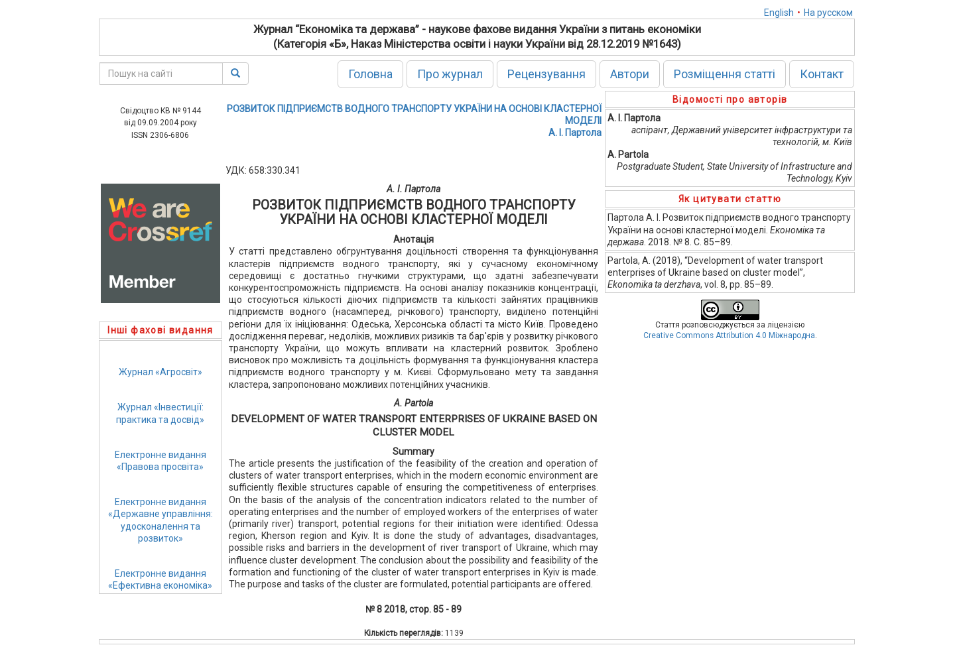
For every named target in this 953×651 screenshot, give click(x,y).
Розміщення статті (724, 74)
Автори (629, 74)
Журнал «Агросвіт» (160, 372)
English (779, 12)
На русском (828, 12)
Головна (370, 74)
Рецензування (546, 74)
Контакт (822, 74)
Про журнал (450, 74)
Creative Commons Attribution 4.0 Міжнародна (729, 335)
